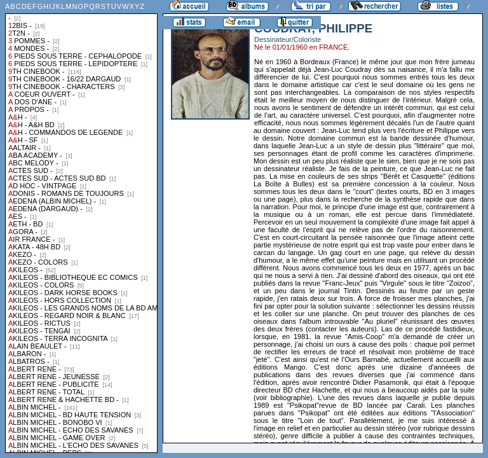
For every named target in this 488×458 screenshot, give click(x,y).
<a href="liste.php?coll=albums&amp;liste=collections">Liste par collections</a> (81, 226)
